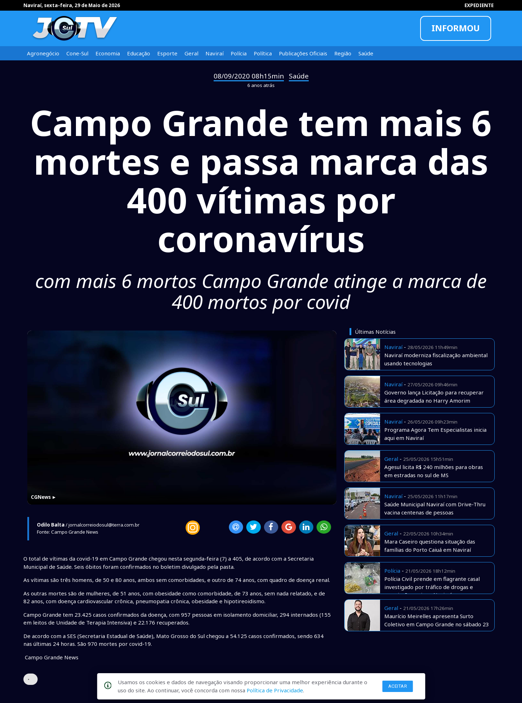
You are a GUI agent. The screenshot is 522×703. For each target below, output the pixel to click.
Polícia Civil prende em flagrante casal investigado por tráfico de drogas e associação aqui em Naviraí (432, 586)
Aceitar (397, 686)
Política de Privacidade (275, 690)
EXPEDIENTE (479, 5)
